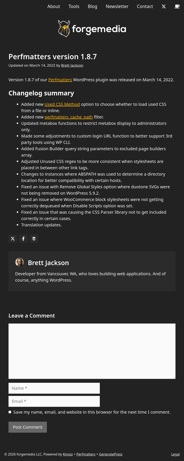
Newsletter (117, 6)
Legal (175, 454)
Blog (92, 6)
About (53, 6)
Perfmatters (60, 80)
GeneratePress (111, 454)
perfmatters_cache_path (69, 117)
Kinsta (68, 454)
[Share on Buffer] (34, 238)
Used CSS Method (62, 104)
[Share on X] (12, 238)
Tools (73, 6)
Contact (145, 6)
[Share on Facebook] (23, 238)
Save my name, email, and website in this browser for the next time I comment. (92, 412)
